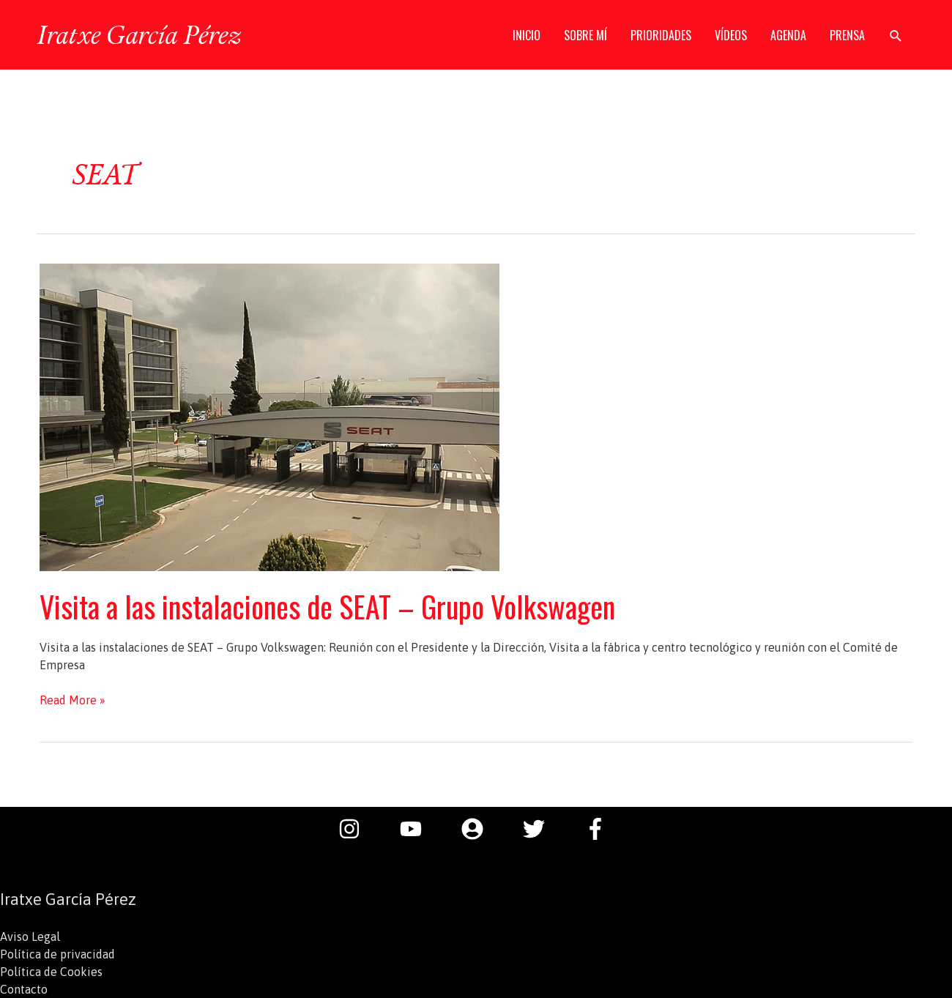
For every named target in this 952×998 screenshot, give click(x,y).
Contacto (24, 989)
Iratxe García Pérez (139, 34)
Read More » (72, 700)
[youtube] (418, 829)
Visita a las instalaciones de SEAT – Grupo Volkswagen (327, 606)
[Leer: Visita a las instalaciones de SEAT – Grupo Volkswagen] (269, 415)
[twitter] (541, 829)
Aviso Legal (30, 936)
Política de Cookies (51, 971)
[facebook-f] (599, 829)
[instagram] (356, 829)
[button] (896, 35)
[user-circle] (479, 829)
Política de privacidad (57, 954)
